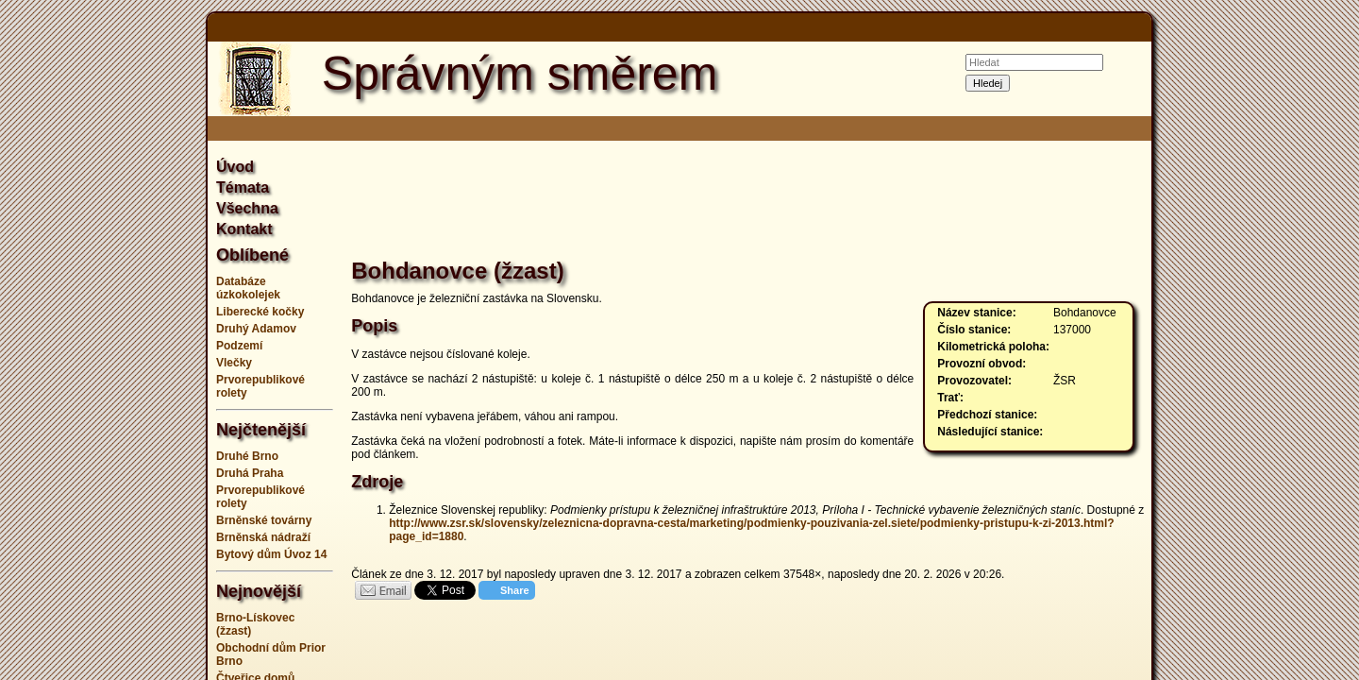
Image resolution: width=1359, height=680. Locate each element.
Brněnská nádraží (263, 537)
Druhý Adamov (256, 328)
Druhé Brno (247, 456)
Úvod (235, 167)
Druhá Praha (249, 473)
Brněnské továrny (263, 520)
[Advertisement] (113, 340)
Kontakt (244, 229)
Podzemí (239, 345)
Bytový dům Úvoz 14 (271, 554)
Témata (242, 187)
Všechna (247, 208)
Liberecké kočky (260, 311)
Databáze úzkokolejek (248, 288)
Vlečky (234, 362)
